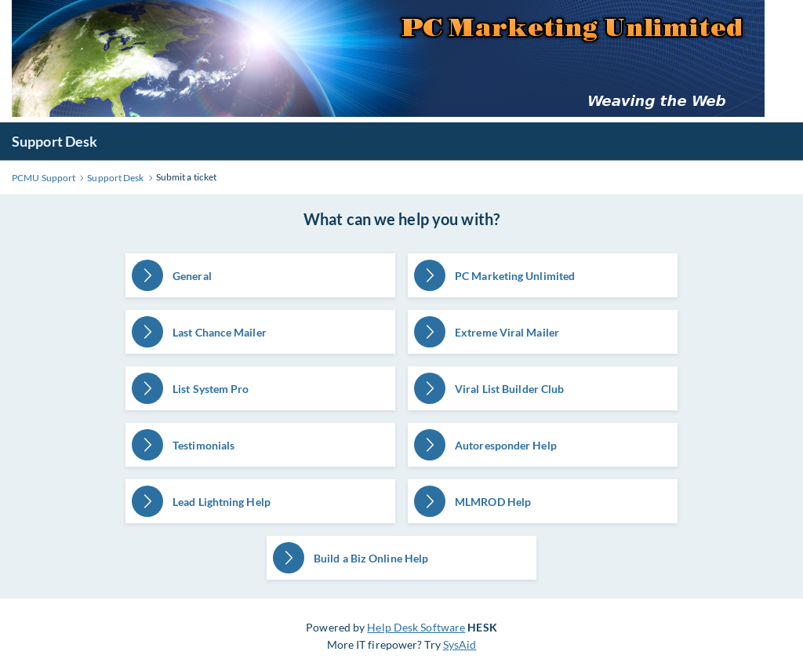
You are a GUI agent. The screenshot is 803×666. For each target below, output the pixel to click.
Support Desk (54, 141)
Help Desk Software (416, 627)
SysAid (460, 644)
